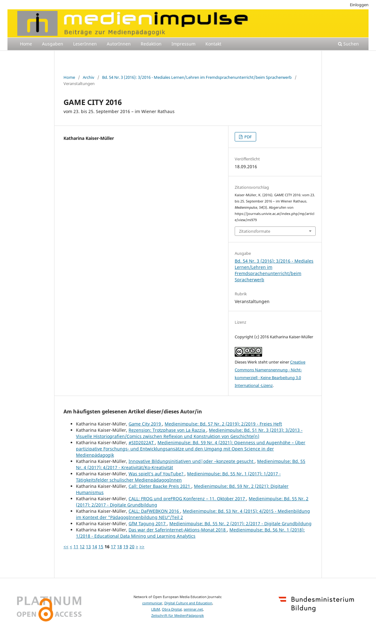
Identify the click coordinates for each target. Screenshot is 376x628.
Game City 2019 (145, 424)
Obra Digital (172, 609)
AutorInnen (119, 44)
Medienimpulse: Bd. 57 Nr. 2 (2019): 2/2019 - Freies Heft (223, 424)
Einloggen (359, 4)
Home (26, 44)
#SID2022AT (142, 442)
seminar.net (193, 609)
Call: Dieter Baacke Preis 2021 (160, 486)
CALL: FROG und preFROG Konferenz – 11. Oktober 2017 (187, 499)
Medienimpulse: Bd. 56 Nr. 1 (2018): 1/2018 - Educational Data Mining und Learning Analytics (190, 533)
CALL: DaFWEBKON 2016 (154, 511)
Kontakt (213, 44)
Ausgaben (52, 44)
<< (65, 547)
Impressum (183, 44)
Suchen (348, 44)
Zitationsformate (254, 231)
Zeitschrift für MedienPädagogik (177, 615)
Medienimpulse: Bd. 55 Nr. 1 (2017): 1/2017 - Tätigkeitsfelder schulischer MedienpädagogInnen (178, 477)
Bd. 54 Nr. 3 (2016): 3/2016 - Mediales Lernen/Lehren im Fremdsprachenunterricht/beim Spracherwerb (197, 77)
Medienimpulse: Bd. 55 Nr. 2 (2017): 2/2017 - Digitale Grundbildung (240, 523)
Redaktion (151, 44)
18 (119, 547)
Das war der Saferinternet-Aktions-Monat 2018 (178, 530)
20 (131, 547)
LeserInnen (85, 44)
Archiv (88, 77)
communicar (152, 603)
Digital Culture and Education (188, 603)
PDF (247, 137)
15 (100, 547)
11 (75, 547)
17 (113, 547)
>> (141, 547)
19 (125, 547)
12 (82, 547)
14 (94, 547)
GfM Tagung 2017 (148, 523)
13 (88, 547)
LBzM (155, 609)
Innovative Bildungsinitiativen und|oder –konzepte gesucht (192, 461)
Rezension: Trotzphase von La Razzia (167, 430)
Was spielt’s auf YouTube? (157, 474)
